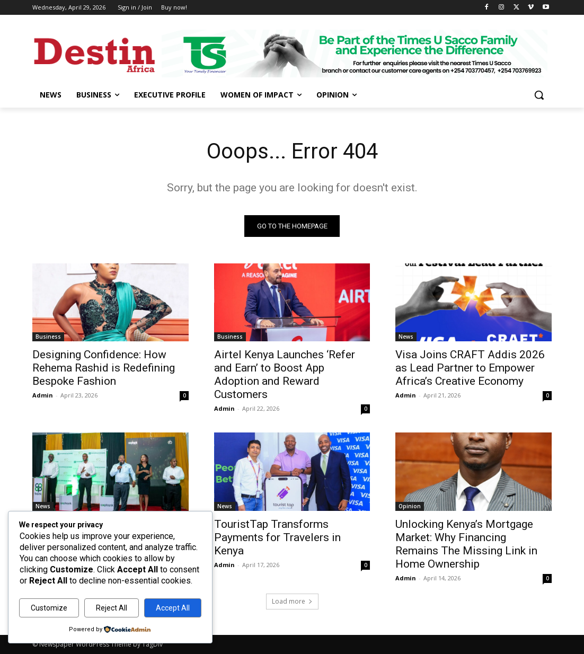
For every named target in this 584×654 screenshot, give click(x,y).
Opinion (410, 506)
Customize (49, 608)
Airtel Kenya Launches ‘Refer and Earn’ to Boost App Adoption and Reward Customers (284, 374)
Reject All (111, 608)
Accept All (173, 608)
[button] (539, 95)
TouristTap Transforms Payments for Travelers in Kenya (277, 537)
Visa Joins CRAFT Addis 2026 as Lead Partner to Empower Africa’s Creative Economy (470, 367)
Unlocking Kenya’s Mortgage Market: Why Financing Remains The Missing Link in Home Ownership (466, 544)
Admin (42, 395)
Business (48, 336)
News (406, 336)
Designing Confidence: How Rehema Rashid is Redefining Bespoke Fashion (103, 367)
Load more (292, 601)
